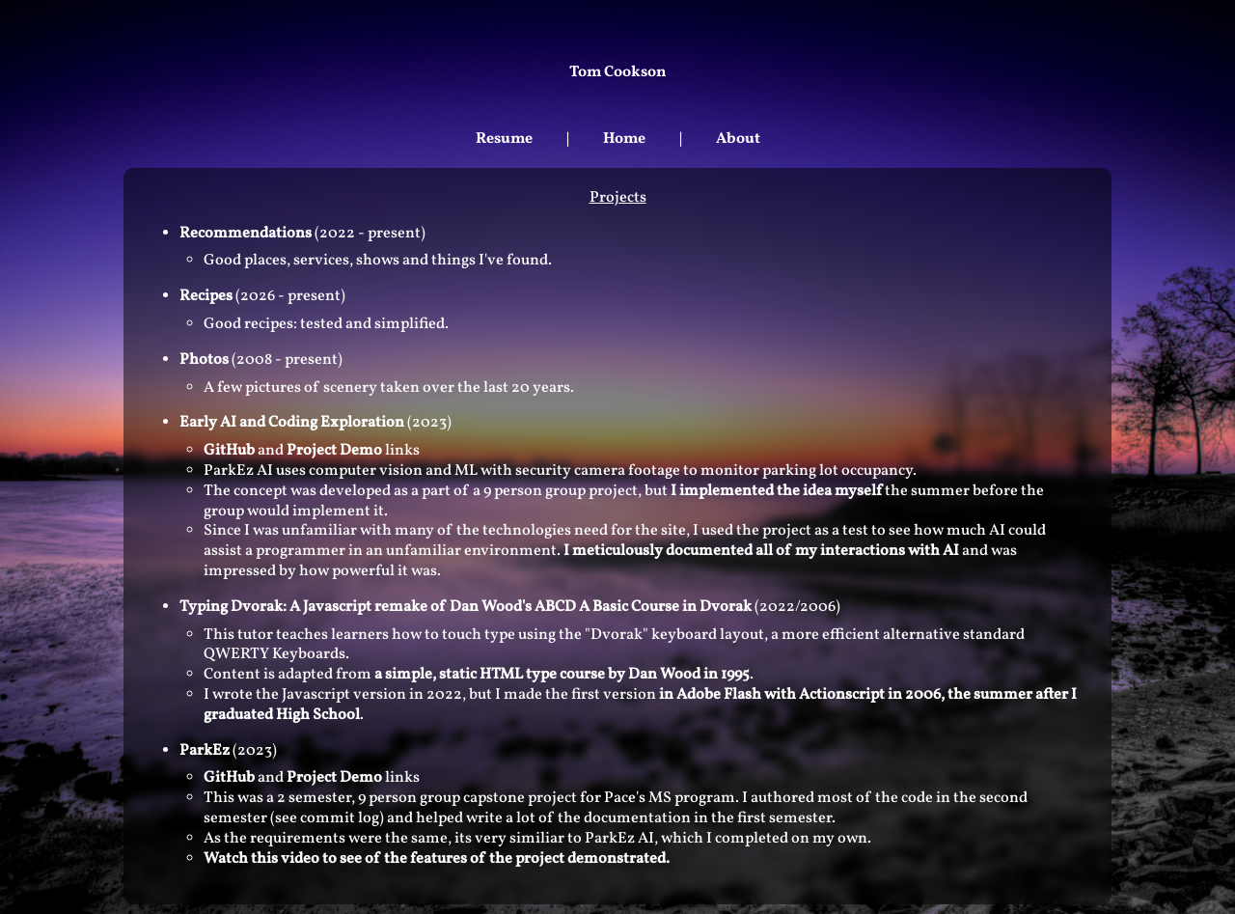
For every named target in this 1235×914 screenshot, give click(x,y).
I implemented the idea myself (776, 491)
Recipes (206, 296)
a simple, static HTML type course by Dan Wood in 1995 (562, 674)
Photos (204, 360)
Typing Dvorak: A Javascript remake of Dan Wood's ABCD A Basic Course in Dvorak (465, 607)
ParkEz (204, 751)
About (738, 139)
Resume (504, 139)
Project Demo (334, 450)
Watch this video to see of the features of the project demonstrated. (437, 859)
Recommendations (245, 233)
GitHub (229, 450)
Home (624, 139)
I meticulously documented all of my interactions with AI (762, 551)
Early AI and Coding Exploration (291, 422)
